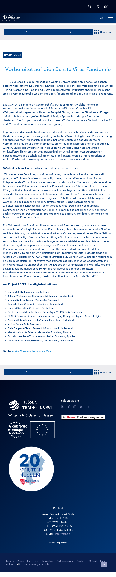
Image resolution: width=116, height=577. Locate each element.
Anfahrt (81, 560)
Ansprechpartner (58, 542)
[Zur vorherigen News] (70, 32)
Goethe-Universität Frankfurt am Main (31, 350)
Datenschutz (48, 560)
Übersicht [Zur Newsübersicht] (102, 32)
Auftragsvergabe (65, 560)
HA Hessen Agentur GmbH (37, 564)
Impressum (33, 560)
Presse (20, 560)
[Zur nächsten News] (26, 32)
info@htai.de (62, 534)
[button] (110, 18)
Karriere (10, 560)
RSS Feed (92, 560)
